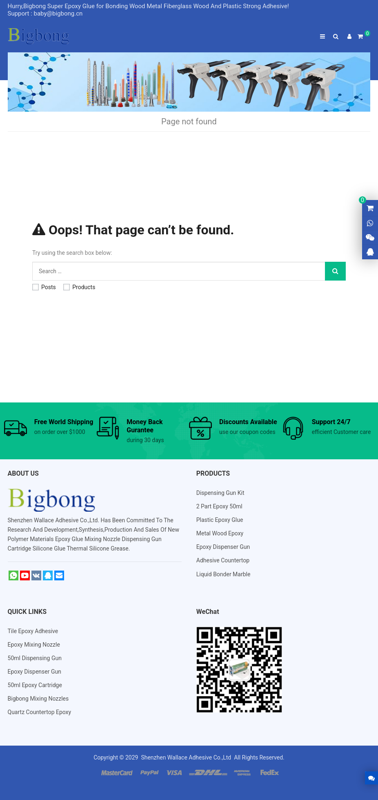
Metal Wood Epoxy (220, 533)
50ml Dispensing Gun (35, 658)
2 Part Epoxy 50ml (219, 506)
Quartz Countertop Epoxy (39, 712)
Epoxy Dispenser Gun (223, 547)
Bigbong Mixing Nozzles (38, 698)
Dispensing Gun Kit (220, 493)
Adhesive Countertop (222, 560)
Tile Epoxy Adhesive (33, 631)
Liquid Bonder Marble (223, 574)
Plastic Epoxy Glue (219, 520)
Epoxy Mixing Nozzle (34, 644)
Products (79, 287)
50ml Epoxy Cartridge (35, 685)
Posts (44, 287)
